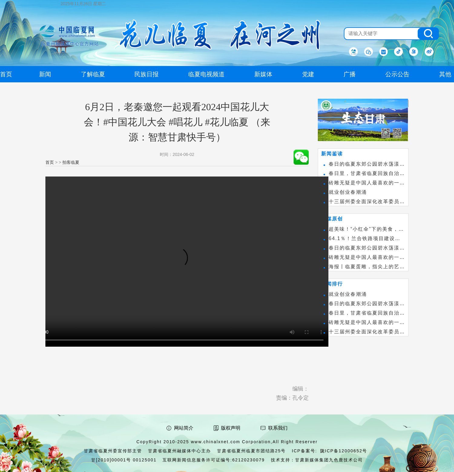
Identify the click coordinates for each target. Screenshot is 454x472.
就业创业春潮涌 (348, 192)
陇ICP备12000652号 (343, 450)
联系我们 (278, 428)
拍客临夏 (70, 162)
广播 (350, 74)
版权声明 (230, 428)
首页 (49, 162)
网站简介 (183, 428)
